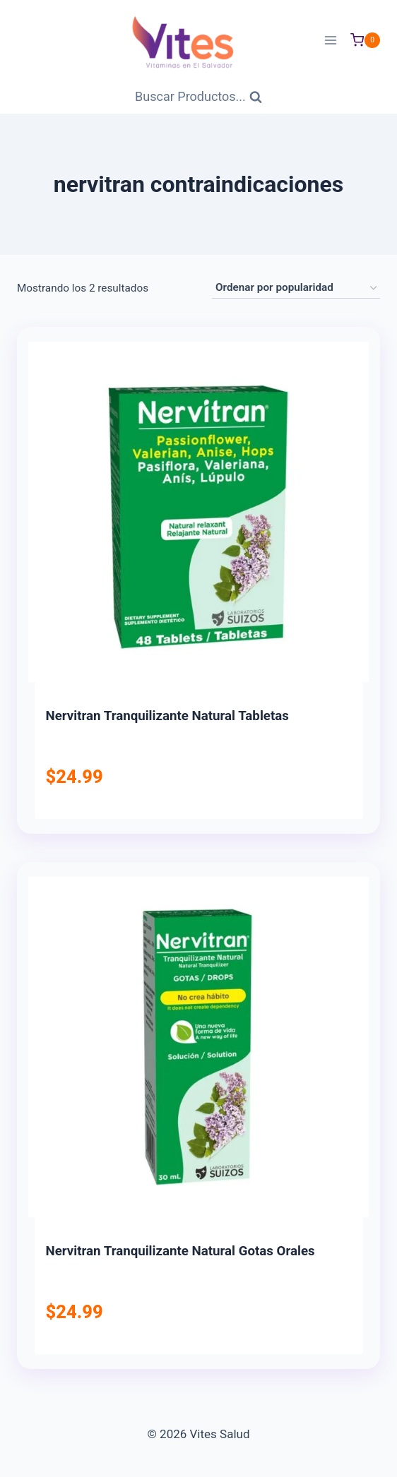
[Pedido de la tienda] (296, 288)
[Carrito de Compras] (365, 40)
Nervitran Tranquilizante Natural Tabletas (167, 716)
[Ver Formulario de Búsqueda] (198, 97)
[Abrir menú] (330, 40)
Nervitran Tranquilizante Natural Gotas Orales (180, 1251)
